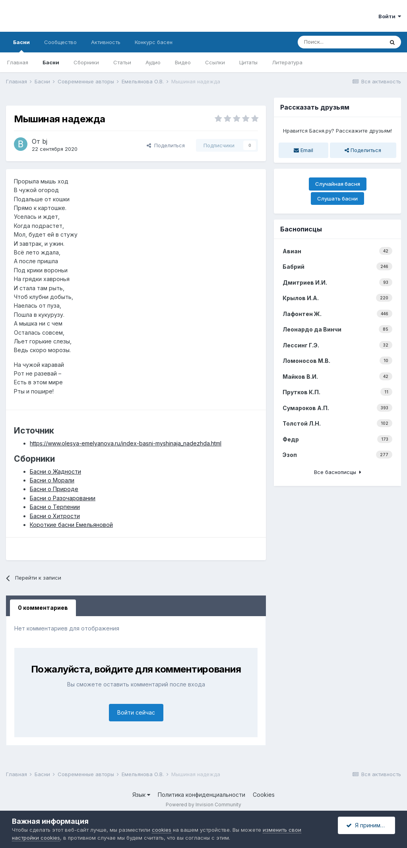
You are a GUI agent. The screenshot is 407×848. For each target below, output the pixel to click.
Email (303, 150)
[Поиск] (341, 42)
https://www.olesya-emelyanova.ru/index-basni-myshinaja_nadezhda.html (125, 443)
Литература (287, 62)
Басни (21, 45)
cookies (161, 830)
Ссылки (215, 62)
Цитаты (248, 62)
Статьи (122, 62)
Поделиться (166, 145)
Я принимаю (367, 825)
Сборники (86, 62)
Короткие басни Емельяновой (71, 524)
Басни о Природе (54, 489)
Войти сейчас (136, 712)
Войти (389, 16)
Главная (17, 62)
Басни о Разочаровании (62, 498)
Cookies (264, 794)
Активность (105, 42)
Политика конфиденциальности (201, 794)
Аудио (153, 62)
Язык (141, 794)
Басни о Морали (52, 480)
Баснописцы (301, 229)
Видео (183, 62)
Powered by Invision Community (203, 805)
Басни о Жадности (55, 471)
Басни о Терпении (55, 506)
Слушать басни (337, 198)
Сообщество (60, 42)
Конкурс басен (153, 42)
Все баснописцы (337, 472)
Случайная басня (337, 184)
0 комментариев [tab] (43, 607)
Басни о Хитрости (55, 516)
